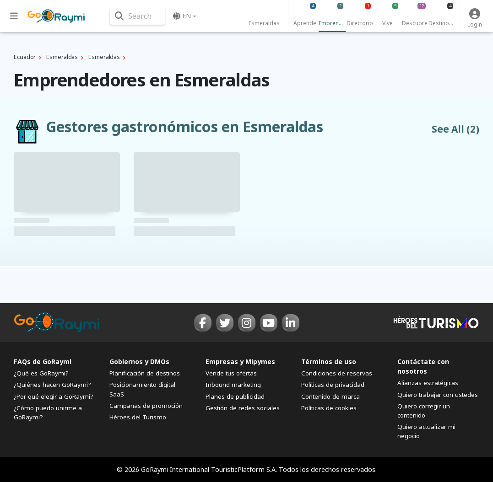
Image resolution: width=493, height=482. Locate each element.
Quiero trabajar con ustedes (437, 395)
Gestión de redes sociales (243, 408)
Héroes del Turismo (137, 417)
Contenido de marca (330, 396)
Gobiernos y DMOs (139, 361)
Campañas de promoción (146, 406)
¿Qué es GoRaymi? (41, 373)
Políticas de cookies (329, 408)
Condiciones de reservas (336, 373)
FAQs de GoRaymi (42, 361)
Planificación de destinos (144, 373)
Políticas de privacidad (332, 384)
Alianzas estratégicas (427, 383)
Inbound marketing (233, 384)
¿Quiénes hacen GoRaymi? (52, 384)
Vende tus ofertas (231, 373)
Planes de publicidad (235, 396)
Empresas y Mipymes (240, 361)
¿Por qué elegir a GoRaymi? (53, 396)
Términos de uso (328, 361)
